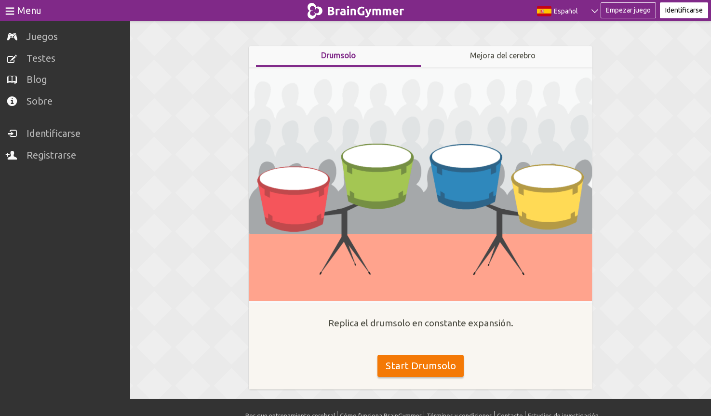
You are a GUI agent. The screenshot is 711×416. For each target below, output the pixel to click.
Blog (37, 79)
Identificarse (53, 133)
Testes (41, 58)
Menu (29, 10)
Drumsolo (338, 55)
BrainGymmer (355, 8)
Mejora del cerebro (503, 55)
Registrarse (51, 155)
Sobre (40, 101)
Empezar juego (628, 10)
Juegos (42, 36)
